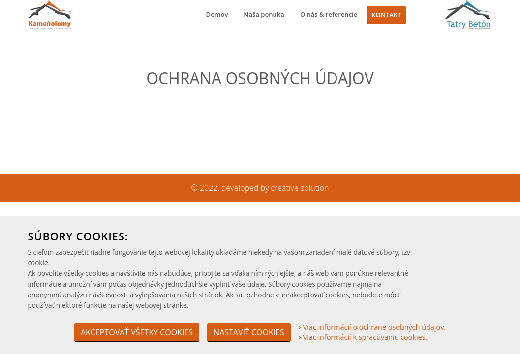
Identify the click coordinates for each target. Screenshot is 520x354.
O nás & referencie (328, 14)
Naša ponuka (264, 14)
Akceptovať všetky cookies (137, 332)
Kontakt (386, 14)
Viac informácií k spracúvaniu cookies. (363, 337)
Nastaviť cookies (249, 332)
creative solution (300, 187)
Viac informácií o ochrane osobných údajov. (372, 327)
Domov (217, 14)
